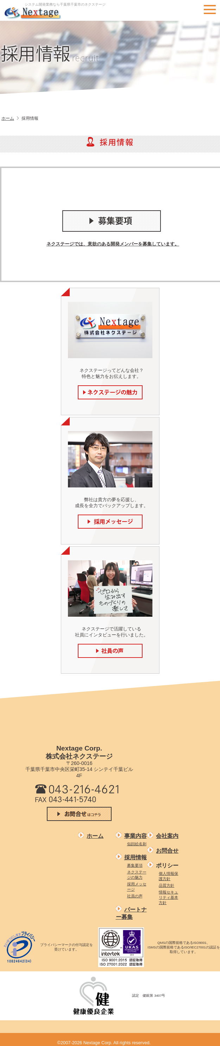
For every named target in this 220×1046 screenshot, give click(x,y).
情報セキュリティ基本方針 (168, 897)
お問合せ (167, 851)
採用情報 (135, 857)
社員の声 (135, 896)
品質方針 (166, 885)
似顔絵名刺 (136, 844)
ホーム (7, 118)
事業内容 (135, 836)
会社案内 (167, 836)
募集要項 (135, 865)
